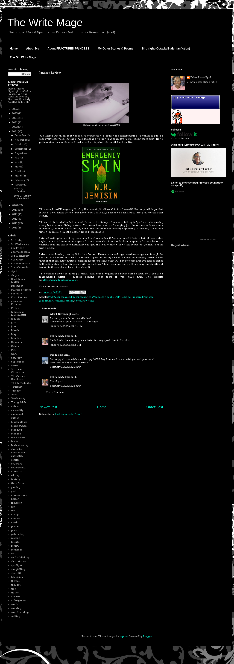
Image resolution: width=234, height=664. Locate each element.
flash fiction (18, 483)
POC (13, 350)
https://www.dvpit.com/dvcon (59, 280)
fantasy (15, 479)
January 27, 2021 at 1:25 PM (65, 345)
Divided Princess (21, 289)
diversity (16, 471)
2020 (15, 205)
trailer (15, 592)
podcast (15, 526)
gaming (15, 487)
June (17, 162)
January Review (19, 190)
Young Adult (18, 402)
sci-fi (14, 553)
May (17, 166)
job (13, 506)
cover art (16, 463)
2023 (15, 122)
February (20, 180)
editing (126, 297)
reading (68, 300)
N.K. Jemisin (56, 300)
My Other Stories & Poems (115, 48)
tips (13, 588)
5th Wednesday (20, 267)
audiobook (17, 414)
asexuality (17, 410)
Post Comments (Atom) (68, 414)
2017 (15, 219)
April (18, 171)
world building (20, 612)
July (17, 157)
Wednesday (18, 398)
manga (15, 514)
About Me (32, 48)
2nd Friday (17, 248)
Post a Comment (55, 392)
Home (14, 48)
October (19, 144)
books (110, 297)
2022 (15, 127)
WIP (14, 394)
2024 (15, 118)
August (19, 153)
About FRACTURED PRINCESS (68, 48)
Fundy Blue (56, 355)
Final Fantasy (19, 297)
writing (89, 300)
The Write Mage (45, 22)
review (15, 545)
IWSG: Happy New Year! (22, 197)
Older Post (154, 407)
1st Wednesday (20, 244)
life (13, 510)
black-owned (19, 426)
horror (15, 499)
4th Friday (17, 259)
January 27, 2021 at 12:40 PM (66, 326)
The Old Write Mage (23, 57)
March (18, 175)
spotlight (16, 565)
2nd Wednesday (57, 297)
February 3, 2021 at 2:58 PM (65, 385)
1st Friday (17, 240)
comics (15, 460)
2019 (15, 209)
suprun (123, 636)
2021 (15, 131)
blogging (16, 429)
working (16, 608)
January (43, 300)
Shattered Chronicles (17, 371)
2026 (15, 109)
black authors (19, 422)
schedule (79, 300)
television (17, 577)
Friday (15, 308)
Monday (16, 338)
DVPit (118, 297)
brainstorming (19, 445)
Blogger (147, 636)
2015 (15, 227)
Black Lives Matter (18, 280)
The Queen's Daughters (18, 377)
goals (14, 491)
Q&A (14, 354)
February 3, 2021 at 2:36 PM (65, 367)
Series (14, 365)
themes (15, 581)
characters (17, 456)
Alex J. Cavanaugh (61, 314)
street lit (16, 573)
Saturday (16, 357)
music (14, 522)
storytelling (18, 569)
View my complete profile (202, 82)
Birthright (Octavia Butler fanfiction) (166, 48)
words (14, 604)
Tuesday (16, 390)
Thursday (16, 386)
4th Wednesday (96, 297)
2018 (15, 214)
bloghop (16, 433)
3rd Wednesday (77, 297)
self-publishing (20, 557)
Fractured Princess (142, 297)
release (15, 542)
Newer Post (48, 407)
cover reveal (18, 467)
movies (15, 518)
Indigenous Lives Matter (18, 313)
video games (18, 600)
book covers (18, 437)
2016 (15, 223)
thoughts (16, 585)
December (20, 135)
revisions (16, 549)
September (21, 148)
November (20, 139)
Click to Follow (180, 138)
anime (15, 406)
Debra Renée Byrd (60, 336)
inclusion (16, 502)
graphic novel (19, 495)
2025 (15, 113)
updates (15, 596)
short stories (18, 561)
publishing (17, 534)
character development (19, 450)
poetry (15, 530)
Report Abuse (180, 245)
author (15, 418)
